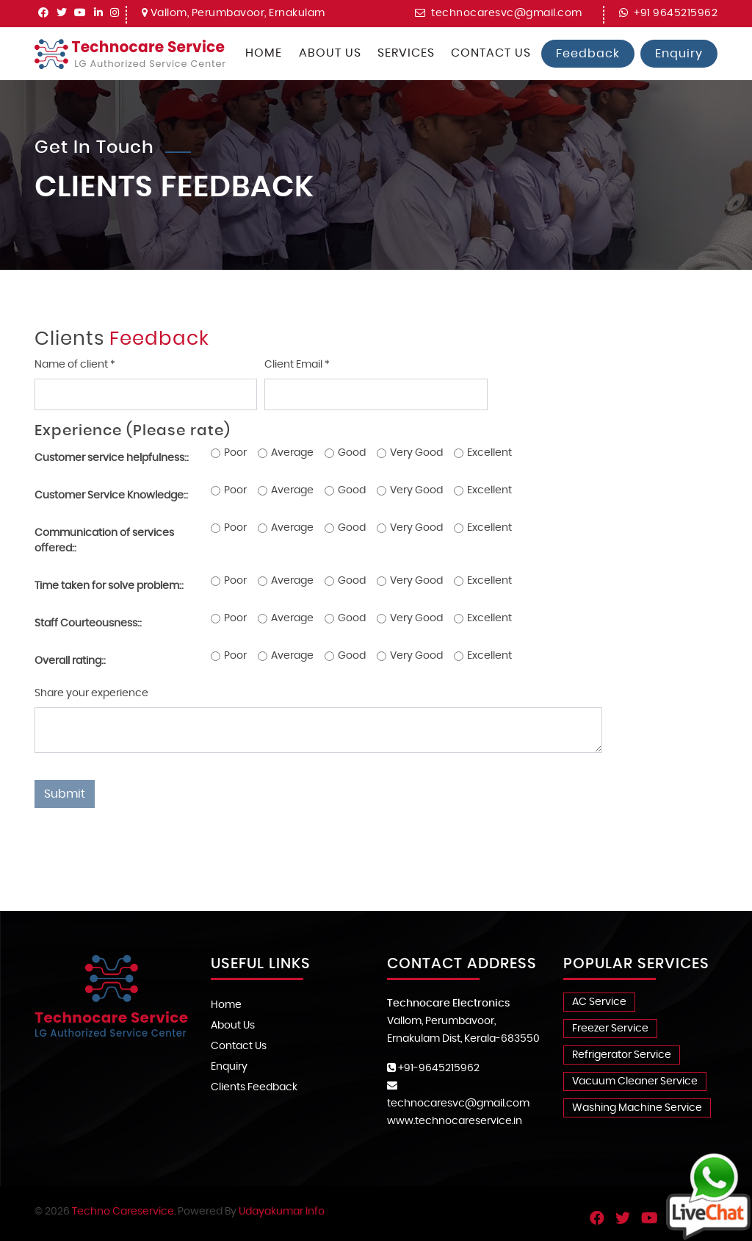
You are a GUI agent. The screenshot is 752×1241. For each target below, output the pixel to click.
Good (352, 453)
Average (292, 453)
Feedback (588, 54)
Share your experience (91, 693)
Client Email (297, 365)
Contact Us (491, 53)
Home (263, 53)
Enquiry (679, 54)
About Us (330, 53)
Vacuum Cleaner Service (635, 1081)
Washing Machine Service (637, 1108)
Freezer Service (610, 1028)
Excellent (489, 453)
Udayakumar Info (282, 1211)
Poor (235, 453)
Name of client (75, 365)
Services (406, 53)
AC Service (599, 1002)
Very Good (416, 453)
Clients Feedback (254, 1087)
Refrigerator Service (621, 1055)
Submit (64, 794)
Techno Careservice (123, 1211)
